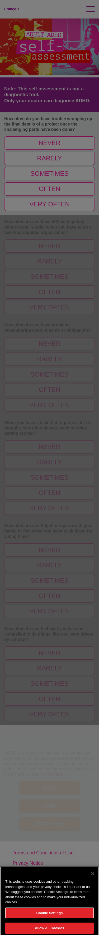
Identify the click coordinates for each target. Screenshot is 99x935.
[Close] (92, 875)
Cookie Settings (49, 915)
